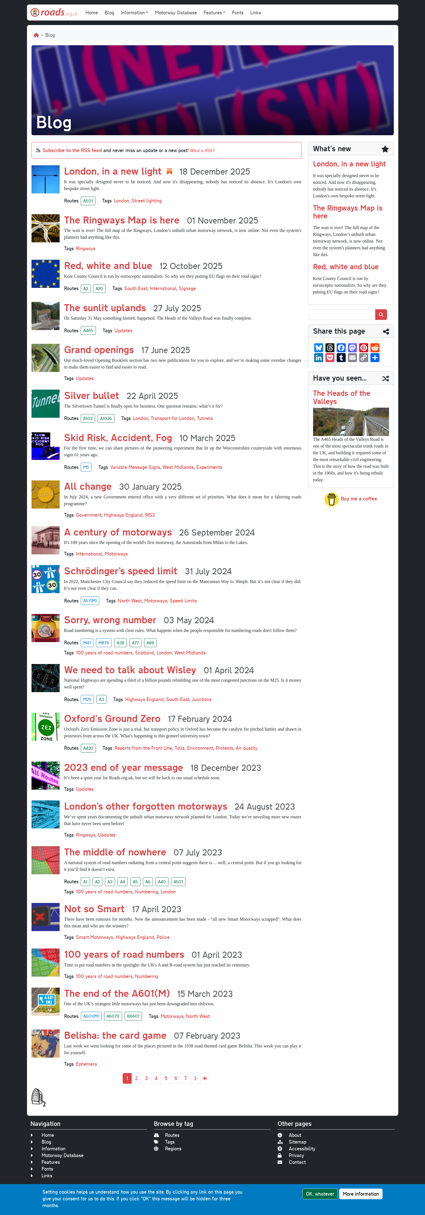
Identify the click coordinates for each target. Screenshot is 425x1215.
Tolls (180, 748)
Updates (123, 330)
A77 (135, 642)
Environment (200, 748)
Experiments (209, 467)
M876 (103, 642)
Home (92, 12)
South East (135, 288)
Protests (224, 748)
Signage (187, 288)
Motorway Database (176, 12)
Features (45, 1162)
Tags (164, 1142)
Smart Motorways (94, 937)
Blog (109, 12)
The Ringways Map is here (348, 212)
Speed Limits (183, 600)
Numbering (146, 891)
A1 (85, 881)
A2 (85, 288)
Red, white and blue (346, 266)
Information (48, 1148)
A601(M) (91, 1016)
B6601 (133, 1016)
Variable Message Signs (135, 467)
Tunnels (205, 418)
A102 (88, 418)
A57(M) (90, 600)
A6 (147, 881)
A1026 (106, 418)
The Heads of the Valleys (341, 397)
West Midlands (178, 467)
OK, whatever (320, 1194)
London (121, 200)
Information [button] (133, 12)
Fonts (238, 12)
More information (361, 1194)
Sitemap (292, 1142)
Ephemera (86, 1064)
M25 (87, 699)
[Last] (205, 1078)
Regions (167, 1148)
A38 (120, 642)
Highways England (123, 515)
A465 (88, 330)
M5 (86, 467)
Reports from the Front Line (143, 748)
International (163, 288)
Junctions (202, 699)
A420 (88, 748)
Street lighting (147, 200)
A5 (135, 881)
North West (130, 600)
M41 (87, 642)
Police (163, 937)
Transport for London (172, 418)
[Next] (195, 1078)
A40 (162, 881)
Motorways (116, 553)
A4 (122, 881)
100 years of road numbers (104, 652)
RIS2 (150, 515)
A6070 (113, 1016)
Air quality (246, 748)
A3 (101, 699)
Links (255, 12)
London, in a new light (349, 163)
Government (89, 515)
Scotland (144, 652)
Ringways (85, 248)
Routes (166, 1135)
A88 (150, 642)
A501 (88, 201)
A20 (99, 288)
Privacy (291, 1155)
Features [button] (213, 12)
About (289, 1135)
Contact (292, 1162)
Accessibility (296, 1148)
